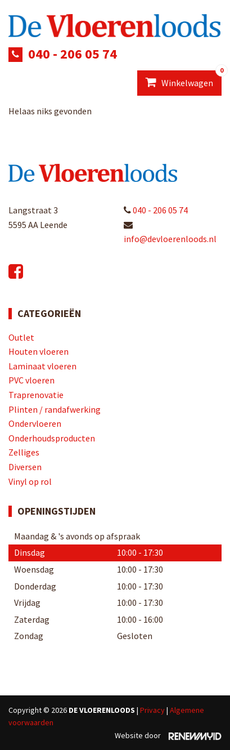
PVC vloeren (31, 380)
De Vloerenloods (102, 710)
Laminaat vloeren (42, 366)
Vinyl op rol (30, 481)
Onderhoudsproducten (51, 438)
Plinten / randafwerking (54, 409)
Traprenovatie (36, 394)
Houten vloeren (38, 351)
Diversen (25, 466)
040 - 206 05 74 (72, 53)
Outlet (21, 337)
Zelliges (23, 452)
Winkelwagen (184, 79)
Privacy (152, 710)
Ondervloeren (34, 423)
